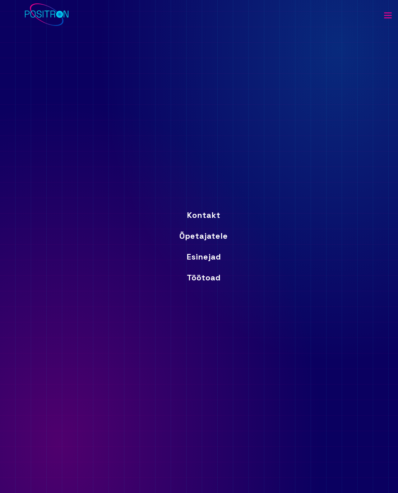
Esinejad (204, 256)
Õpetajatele (203, 236)
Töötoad (204, 277)
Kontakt (203, 215)
